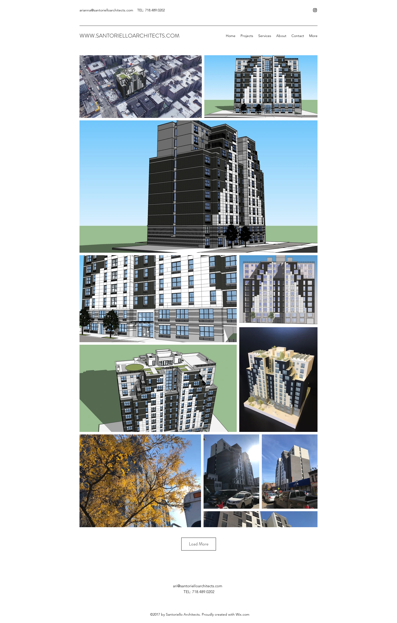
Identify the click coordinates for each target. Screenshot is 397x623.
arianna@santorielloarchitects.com (106, 10)
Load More (198, 544)
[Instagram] (314, 10)
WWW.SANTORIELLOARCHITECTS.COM (130, 36)
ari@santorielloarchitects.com (197, 585)
